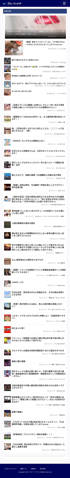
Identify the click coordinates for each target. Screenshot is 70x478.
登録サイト (23, 469)
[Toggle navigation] (64, 3)
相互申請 (42, 469)
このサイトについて (10, 469)
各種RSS (33, 469)
